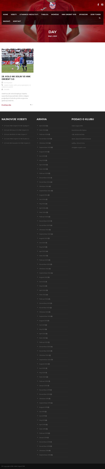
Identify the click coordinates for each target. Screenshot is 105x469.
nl (30, 85)
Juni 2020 (42, 368)
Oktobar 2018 (44, 450)
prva (19, 85)
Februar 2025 (43, 173)
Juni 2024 (42, 199)
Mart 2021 (42, 338)
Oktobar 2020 (44, 355)
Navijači (6, 21)
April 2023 (42, 251)
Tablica (44, 14)
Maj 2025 (42, 160)
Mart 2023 (42, 255)
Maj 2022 (42, 286)
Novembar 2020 (44, 351)
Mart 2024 (42, 212)
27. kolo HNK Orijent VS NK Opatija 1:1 (16, 126)
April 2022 (42, 290)
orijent (6, 85)
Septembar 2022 (45, 273)
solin (15, 85)
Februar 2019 (43, 433)
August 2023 (43, 238)
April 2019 (42, 424)
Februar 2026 (43, 134)
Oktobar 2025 (44, 143)
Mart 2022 (42, 294)
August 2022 (43, 277)
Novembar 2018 (44, 446)
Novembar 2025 (44, 139)
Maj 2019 (42, 420)
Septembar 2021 (44, 316)
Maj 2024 (42, 204)
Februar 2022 (43, 299)
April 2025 (42, 165)
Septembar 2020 (45, 359)
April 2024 (42, 208)
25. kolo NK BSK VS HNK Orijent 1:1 (15, 134)
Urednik (6, 89)
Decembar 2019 (44, 390)
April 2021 (42, 333)
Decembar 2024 (44, 178)
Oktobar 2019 (43, 398)
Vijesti (14, 14)
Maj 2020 (42, 372)
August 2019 (43, 407)
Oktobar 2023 (44, 229)
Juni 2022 (42, 281)
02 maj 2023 (8, 82)
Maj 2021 (42, 329)
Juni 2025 (42, 156)
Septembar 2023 (45, 234)
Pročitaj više (6, 105)
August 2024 (43, 195)
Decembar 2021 (44, 303)
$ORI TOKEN (96, 14)
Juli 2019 (42, 411)
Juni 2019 (42, 416)
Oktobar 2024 (44, 186)
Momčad (55, 14)
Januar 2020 (43, 385)
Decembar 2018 (44, 442)
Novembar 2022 (44, 264)
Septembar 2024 (45, 191)
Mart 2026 (42, 130)
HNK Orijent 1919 (69, 14)
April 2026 (42, 126)
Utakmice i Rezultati (29, 14)
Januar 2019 (43, 437)
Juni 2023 (42, 242)
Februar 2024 (43, 216)
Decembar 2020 (45, 346)
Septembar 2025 (45, 147)
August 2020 (43, 364)
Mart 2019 (42, 429)
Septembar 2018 (45, 455)
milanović (5, 87)
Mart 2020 (42, 377)
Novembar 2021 (44, 307)
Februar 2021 (43, 342)
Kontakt (17, 21)
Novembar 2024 (44, 182)
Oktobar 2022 (44, 268)
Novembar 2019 (44, 394)
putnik (11, 87)
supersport (25, 85)
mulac (11, 85)
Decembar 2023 (44, 221)
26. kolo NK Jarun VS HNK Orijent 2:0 (16, 130)
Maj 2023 (42, 247)
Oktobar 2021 (43, 312)
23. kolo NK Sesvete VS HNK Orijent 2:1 (17, 143)
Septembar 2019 (45, 403)
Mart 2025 (42, 169)
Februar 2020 (43, 381)
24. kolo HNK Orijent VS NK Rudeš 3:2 (16, 139)
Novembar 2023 (44, 225)
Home (5, 14)
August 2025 (43, 152)
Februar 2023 (43, 260)
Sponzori (83, 14)
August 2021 (43, 320)
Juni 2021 (42, 325)
